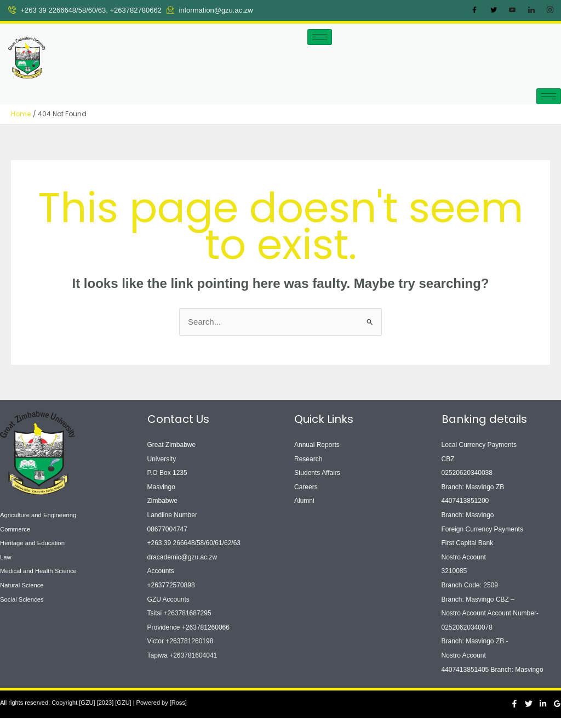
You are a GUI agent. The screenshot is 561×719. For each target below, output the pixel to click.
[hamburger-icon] (319, 37)
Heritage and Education (34, 544)
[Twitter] (493, 10)
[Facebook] (474, 10)
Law (6, 558)
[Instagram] (550, 10)
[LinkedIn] (531, 10)
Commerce (16, 530)
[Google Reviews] (557, 704)
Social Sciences (23, 600)
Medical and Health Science (41, 572)
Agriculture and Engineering (40, 515)
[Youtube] (512, 10)
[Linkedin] (543, 704)
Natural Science (23, 586)
